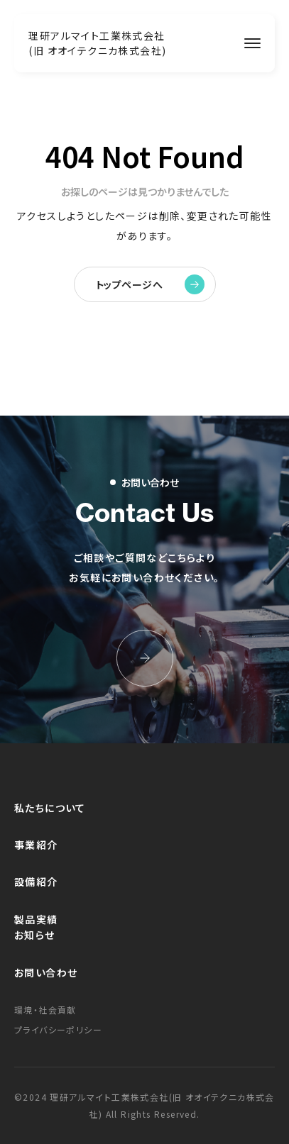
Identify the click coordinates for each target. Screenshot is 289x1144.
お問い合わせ (45, 972)
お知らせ (34, 935)
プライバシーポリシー (58, 1029)
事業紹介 (36, 845)
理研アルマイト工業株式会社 (97, 42)
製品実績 (36, 919)
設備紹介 (36, 881)
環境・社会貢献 (45, 1010)
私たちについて (50, 808)
